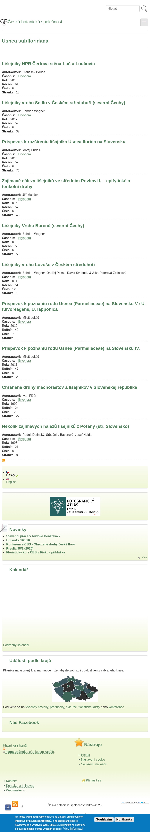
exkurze (71, 707)
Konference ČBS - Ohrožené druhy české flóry (40, 544)
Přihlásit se (93, 780)
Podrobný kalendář (16, 645)
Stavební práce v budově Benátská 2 (33, 536)
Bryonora (24, 76)
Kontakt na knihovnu (20, 785)
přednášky (57, 707)
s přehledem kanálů (29, 751)
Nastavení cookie (93, 759)
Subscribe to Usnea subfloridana (3, 460)
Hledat (85, 755)
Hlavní (15, 745)
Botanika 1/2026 (18, 540)
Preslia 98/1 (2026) (19, 548)
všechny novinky (37, 707)
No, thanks (124, 819)
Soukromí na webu (94, 764)
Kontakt (11, 781)
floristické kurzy (89, 707)
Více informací (73, 828)
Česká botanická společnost (35, 21)
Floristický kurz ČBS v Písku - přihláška (35, 552)
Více (144, 557)
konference (116, 707)
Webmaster (15, 790)
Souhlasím (104, 819)
